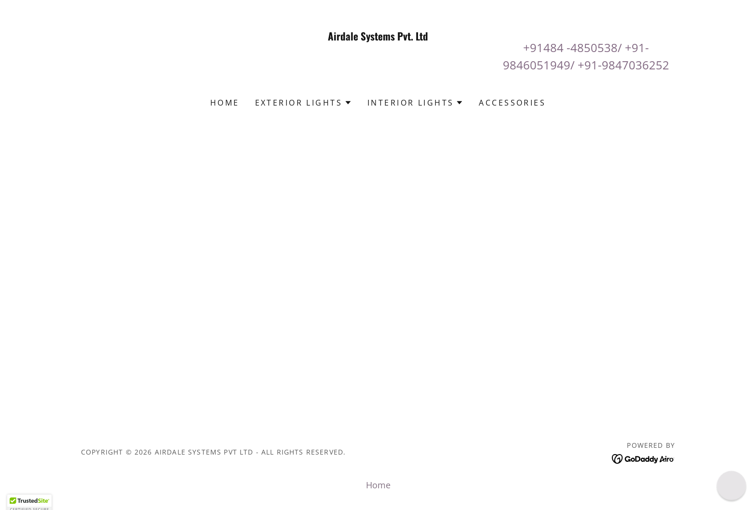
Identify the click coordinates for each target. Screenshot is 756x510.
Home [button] (378, 485)
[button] (303, 102)
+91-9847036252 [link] (623, 65)
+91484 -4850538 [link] (570, 47)
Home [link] (225, 102)
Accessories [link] (512, 102)
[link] (378, 77)
